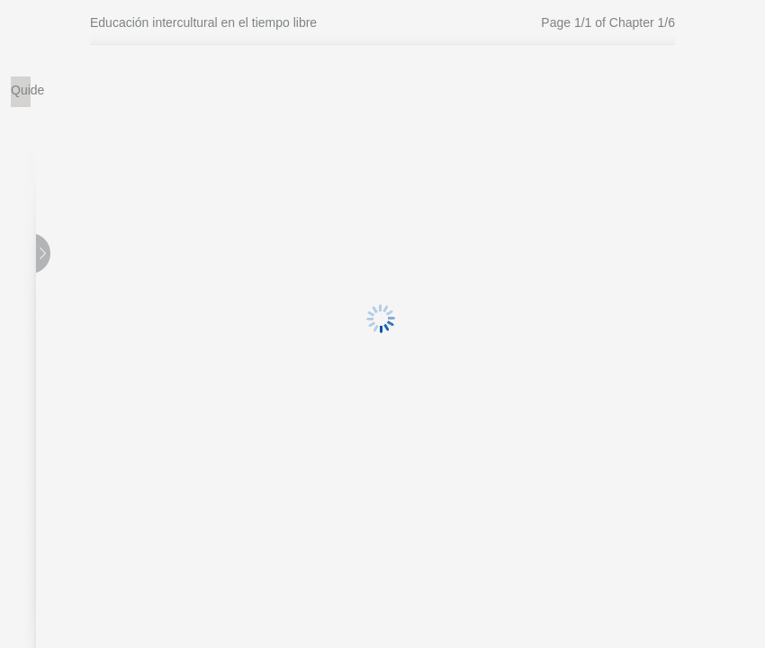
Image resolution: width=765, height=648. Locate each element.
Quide (21, 90)
